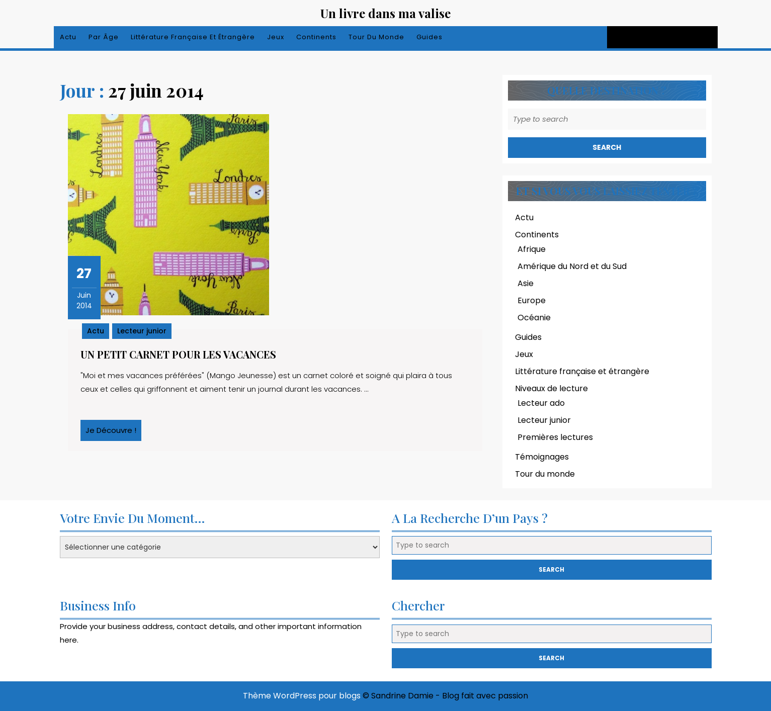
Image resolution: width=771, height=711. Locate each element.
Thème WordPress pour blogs (302, 695)
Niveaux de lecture (551, 388)
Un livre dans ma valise (385, 13)
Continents (316, 37)
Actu (68, 37)
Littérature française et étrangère (193, 37)
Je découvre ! (113, 432)
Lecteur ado (541, 403)
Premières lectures (555, 437)
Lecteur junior (141, 331)
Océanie (534, 317)
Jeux (275, 37)
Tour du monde (376, 37)
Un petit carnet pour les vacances (178, 354)
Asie (526, 283)
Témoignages (542, 457)
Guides (429, 37)
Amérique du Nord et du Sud (572, 266)
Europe (532, 300)
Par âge (104, 37)
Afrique (532, 249)
